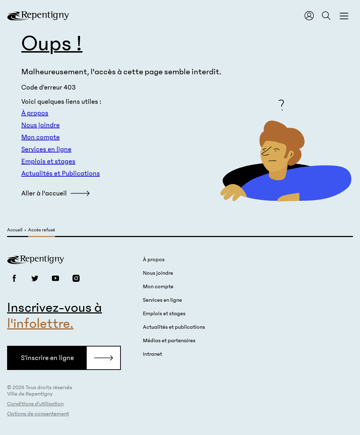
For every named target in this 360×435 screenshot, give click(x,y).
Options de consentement (38, 413)
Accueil (14, 230)
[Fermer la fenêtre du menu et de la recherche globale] (344, 15)
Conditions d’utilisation (35, 404)
